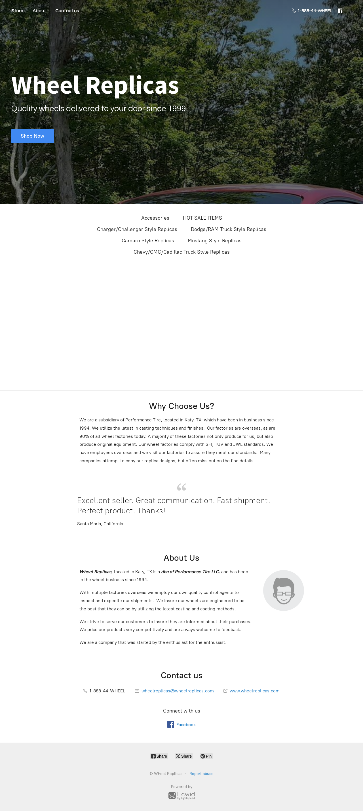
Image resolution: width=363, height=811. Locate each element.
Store (17, 11)
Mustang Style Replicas (215, 241)
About (39, 11)
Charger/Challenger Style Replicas (137, 229)
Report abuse (201, 773)
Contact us (67, 11)
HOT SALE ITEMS (202, 218)
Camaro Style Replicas (148, 241)
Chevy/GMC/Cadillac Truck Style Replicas (182, 252)
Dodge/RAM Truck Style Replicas (228, 229)
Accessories (155, 218)
